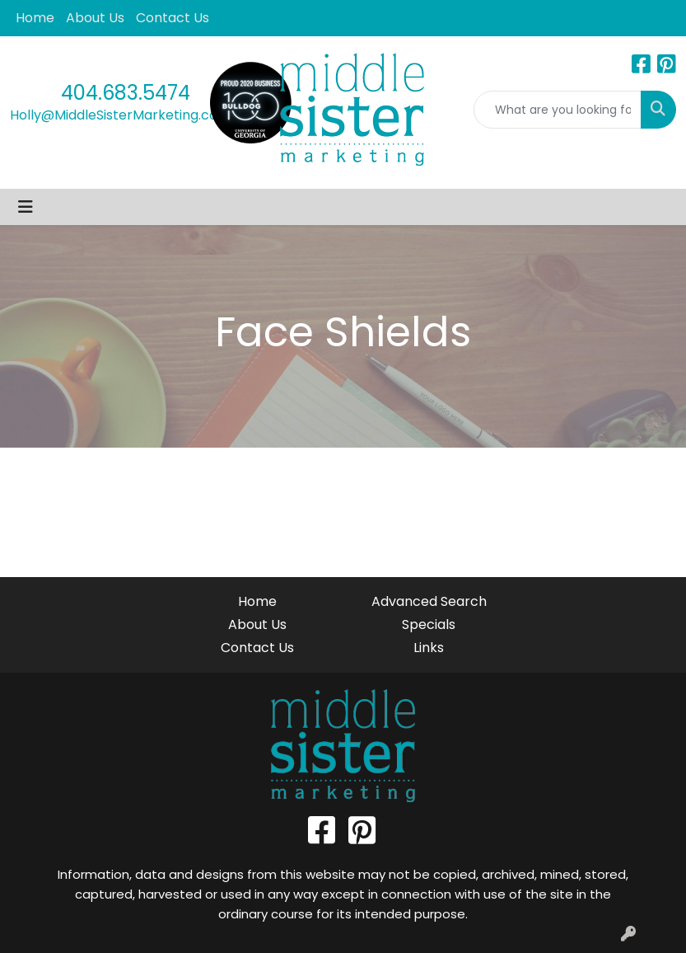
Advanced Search (429, 601)
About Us (95, 17)
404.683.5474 (125, 92)
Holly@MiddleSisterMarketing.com (120, 115)
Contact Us (172, 17)
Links (428, 647)
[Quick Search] (558, 110)
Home (35, 17)
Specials (428, 624)
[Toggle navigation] (25, 206)
